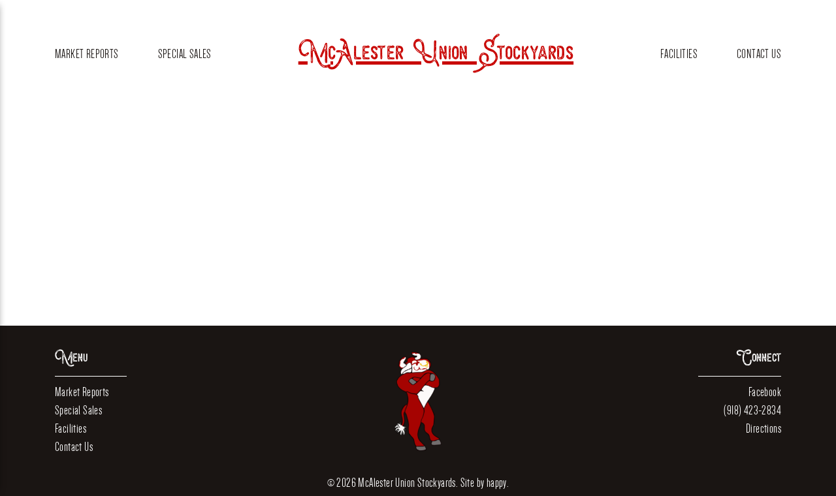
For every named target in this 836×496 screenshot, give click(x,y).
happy (497, 482)
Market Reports (87, 54)
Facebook (764, 392)
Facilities (679, 54)
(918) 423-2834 (752, 410)
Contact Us (759, 54)
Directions (763, 428)
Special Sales (185, 54)
